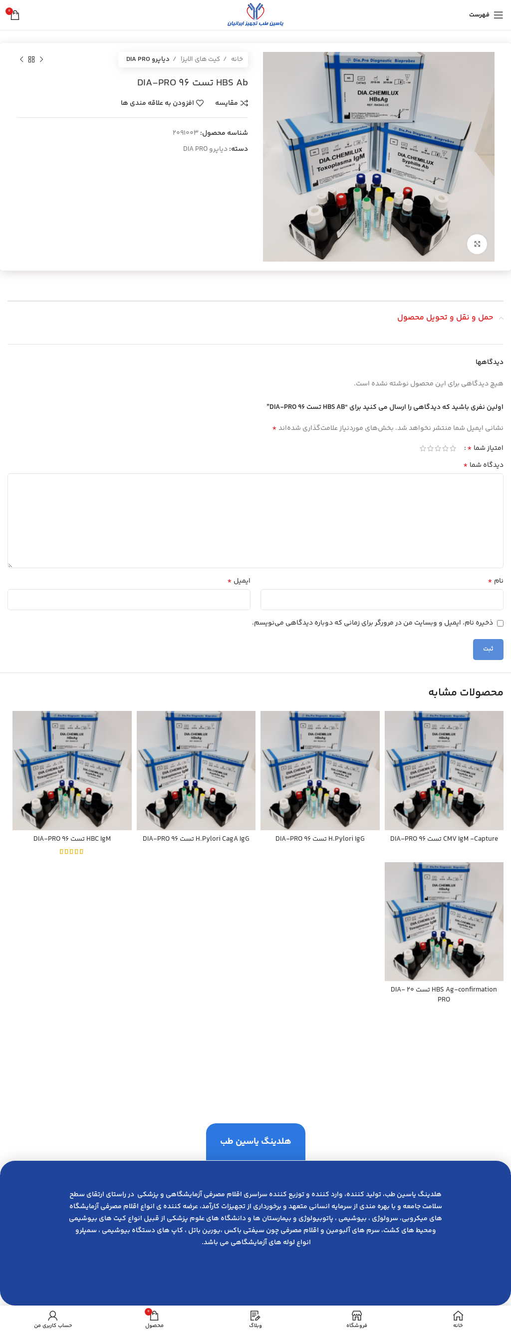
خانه (236, 59)
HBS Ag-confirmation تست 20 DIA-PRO (444, 995)
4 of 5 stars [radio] (430, 448)
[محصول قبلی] (41, 60)
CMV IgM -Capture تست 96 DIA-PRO (444, 839)
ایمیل (239, 581)
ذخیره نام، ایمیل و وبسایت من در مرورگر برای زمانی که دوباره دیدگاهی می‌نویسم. (372, 623)
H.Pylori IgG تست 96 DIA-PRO (320, 839)
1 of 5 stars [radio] (453, 448)
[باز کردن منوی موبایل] (486, 15)
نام (496, 581)
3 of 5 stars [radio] (438, 448)
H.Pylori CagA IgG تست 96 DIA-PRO (196, 839)
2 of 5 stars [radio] (445, 448)
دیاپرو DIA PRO (148, 59)
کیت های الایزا (199, 59)
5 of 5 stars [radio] (423, 448)
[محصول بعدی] (21, 60)
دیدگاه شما (483, 465)
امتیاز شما (485, 448)
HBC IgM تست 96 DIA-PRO (72, 839)
